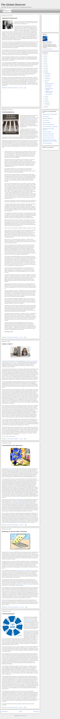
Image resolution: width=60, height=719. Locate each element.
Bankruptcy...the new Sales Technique (14, 531)
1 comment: (21, 438)
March (46, 101)
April (46, 99)
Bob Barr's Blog (46, 116)
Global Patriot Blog (46, 122)
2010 (45, 70)
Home (20, 711)
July (46, 82)
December (47, 73)
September (47, 78)
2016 (45, 59)
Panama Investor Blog (47, 131)
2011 (45, 68)
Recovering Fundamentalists (48, 133)
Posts (4, 9)
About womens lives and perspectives (50, 114)
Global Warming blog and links (48, 124)
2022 (45, 56)
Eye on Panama (46, 120)
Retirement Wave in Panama (48, 135)
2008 (45, 107)
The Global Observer (13, 4)
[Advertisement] (20, 98)
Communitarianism (8, 613)
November (47, 75)
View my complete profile (47, 49)
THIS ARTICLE (9, 468)
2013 (45, 65)
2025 (45, 54)
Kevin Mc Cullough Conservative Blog (50, 126)
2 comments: (20, 87)
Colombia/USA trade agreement (12, 445)
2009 (45, 71)
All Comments (6, 11)
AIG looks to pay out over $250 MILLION (21, 584)
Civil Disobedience (8, 112)
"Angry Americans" (30, 118)
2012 (45, 66)
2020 (45, 58)
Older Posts (36, 711)
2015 (45, 61)
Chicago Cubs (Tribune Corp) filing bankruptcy (25, 570)
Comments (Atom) (23, 715)
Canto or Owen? (7, 344)
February (47, 103)
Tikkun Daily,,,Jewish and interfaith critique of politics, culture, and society (50, 140)
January (46, 104)
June (46, 96)
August (46, 80)
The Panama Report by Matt (48, 137)
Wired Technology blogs (47, 143)
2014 (45, 63)
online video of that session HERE (16, 501)
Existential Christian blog (47, 118)
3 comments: (20, 707)
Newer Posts (5, 711)
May (46, 97)
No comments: (21, 607)
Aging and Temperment (9, 18)
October (46, 76)
